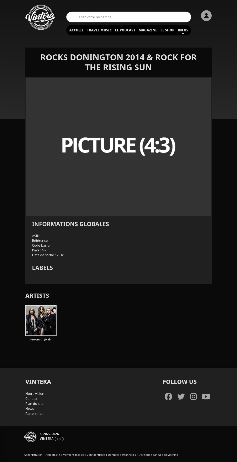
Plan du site (34, 403)
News (29, 408)
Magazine (148, 30)
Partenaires (34, 413)
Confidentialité (96, 455)
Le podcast (125, 30)
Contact (31, 398)
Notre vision (34, 393)
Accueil (76, 30)
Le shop (167, 30)
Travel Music (99, 30)
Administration (33, 455)
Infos (183, 30)
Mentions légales (73, 455)
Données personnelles (122, 455)
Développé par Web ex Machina (158, 455)
